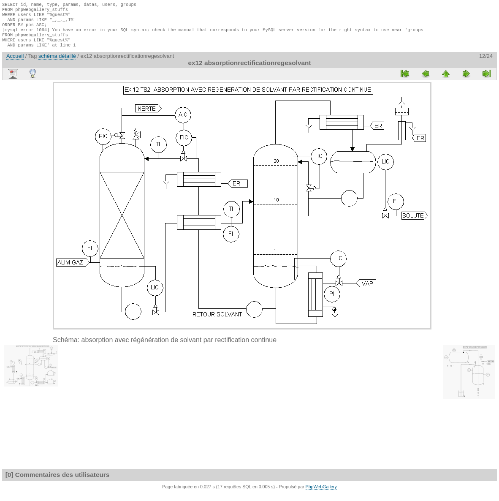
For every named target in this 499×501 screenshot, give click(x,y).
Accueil (15, 63)
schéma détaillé (57, 63)
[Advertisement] (27, 216)
